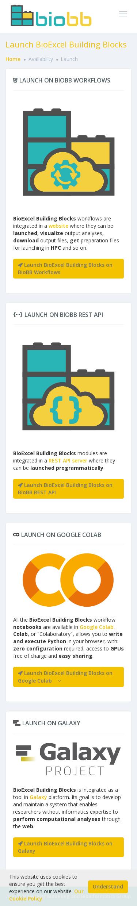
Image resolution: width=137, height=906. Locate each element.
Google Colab (97, 626)
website (58, 225)
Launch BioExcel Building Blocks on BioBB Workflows (65, 268)
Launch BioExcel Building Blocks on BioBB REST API (65, 488)
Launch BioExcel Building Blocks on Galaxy (65, 847)
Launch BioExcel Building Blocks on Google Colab (65, 676)
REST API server (68, 460)
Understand (108, 886)
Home (12, 58)
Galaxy (38, 797)
